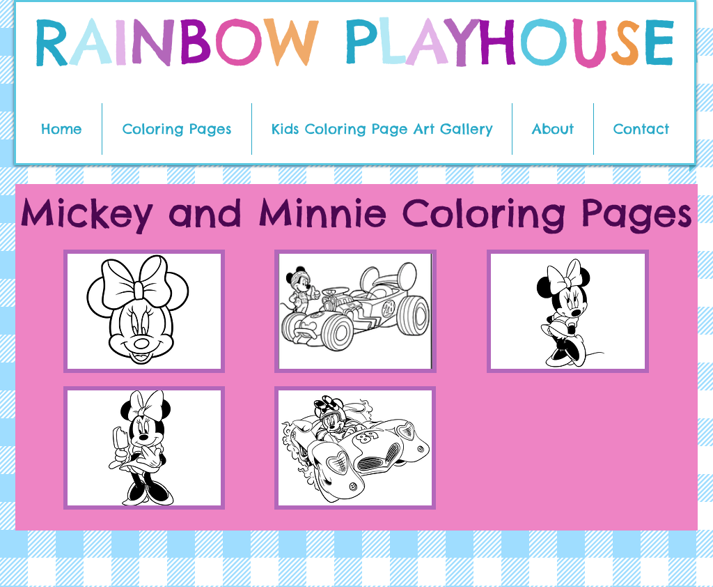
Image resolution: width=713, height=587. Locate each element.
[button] (176, 129)
